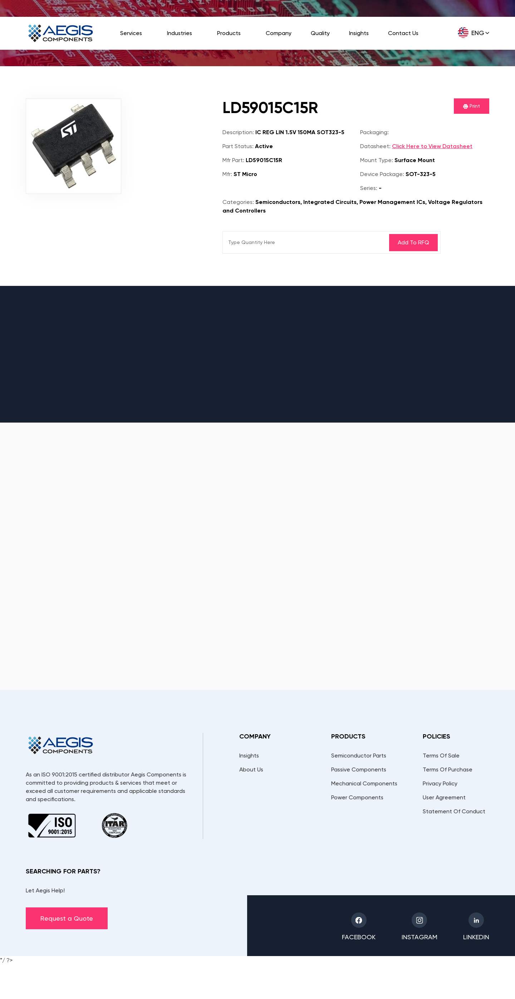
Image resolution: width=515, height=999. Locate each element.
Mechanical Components (364, 783)
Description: (238, 132)
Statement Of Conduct (454, 811)
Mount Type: (376, 160)
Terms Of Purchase (447, 769)
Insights (359, 33)
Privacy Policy (440, 783)
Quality (320, 33)
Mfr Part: (233, 160)
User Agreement (444, 797)
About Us (251, 769)
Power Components (357, 797)
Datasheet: (375, 146)
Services (131, 33)
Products (229, 33)
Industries (179, 33)
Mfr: (227, 174)
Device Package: (382, 174)
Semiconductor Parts (358, 755)
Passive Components (358, 769)
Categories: (238, 202)
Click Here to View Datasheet (432, 146)
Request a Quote (66, 918)
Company (278, 33)
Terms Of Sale (441, 755)
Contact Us (403, 33)
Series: (368, 188)
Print (471, 106)
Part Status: (238, 146)
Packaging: (374, 132)
